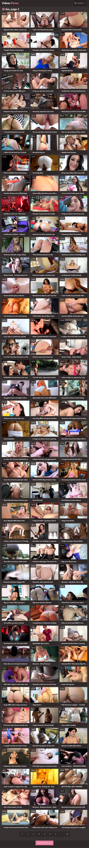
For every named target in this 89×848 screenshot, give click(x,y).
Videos (11, 3)
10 (68, 835)
